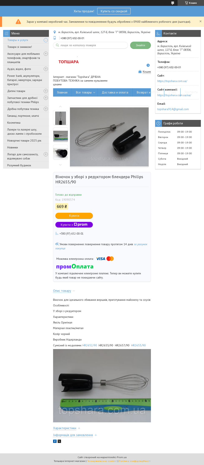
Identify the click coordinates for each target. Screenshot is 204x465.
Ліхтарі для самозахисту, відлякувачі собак (22, 156)
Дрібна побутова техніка (23, 109)
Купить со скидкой (114, 11)
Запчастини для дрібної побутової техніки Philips (23, 100)
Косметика (13, 122)
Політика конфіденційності (135, 461)
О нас (172, 92)
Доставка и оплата (115, 92)
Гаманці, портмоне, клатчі (23, 116)
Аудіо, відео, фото (19, 69)
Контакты (191, 92)
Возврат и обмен (148, 92)
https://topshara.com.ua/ (172, 81)
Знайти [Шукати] (140, 45)
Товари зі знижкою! (19, 47)
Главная (62, 92)
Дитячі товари (16, 91)
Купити (74, 216)
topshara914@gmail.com (173, 109)
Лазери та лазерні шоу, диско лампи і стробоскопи (24, 132)
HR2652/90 (89, 345)
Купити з (74, 225)
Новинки (12, 147)
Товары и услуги (17, 40)
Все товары (84, 92)
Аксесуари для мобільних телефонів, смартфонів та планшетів (23, 58)
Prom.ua (122, 457)
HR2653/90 (138, 345)
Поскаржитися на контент (102, 461)
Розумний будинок (19, 165)
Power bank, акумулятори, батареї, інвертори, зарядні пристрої (24, 80)
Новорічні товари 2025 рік (24, 140)
